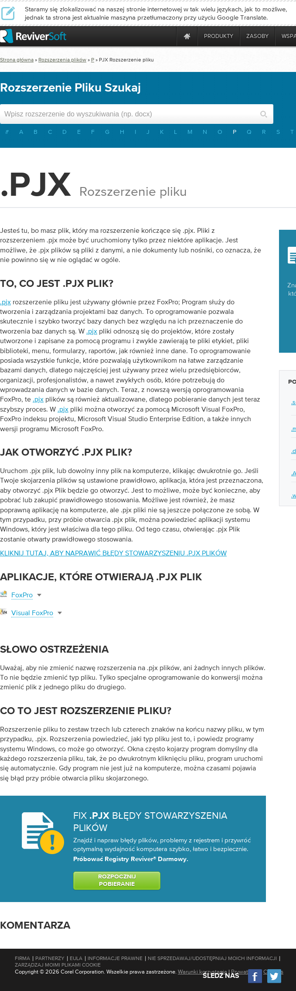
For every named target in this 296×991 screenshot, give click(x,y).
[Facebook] (255, 982)
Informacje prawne (115, 958)
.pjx (5, 302)
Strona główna (17, 60)
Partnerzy (50, 958)
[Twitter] (274, 982)
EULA (76, 958)
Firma (22, 958)
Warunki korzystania (202, 971)
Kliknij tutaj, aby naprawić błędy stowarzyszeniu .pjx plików (113, 553)
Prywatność (245, 971)
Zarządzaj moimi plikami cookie (58, 965)
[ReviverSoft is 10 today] (168, 36)
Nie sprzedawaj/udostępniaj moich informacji (212, 958)
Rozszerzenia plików (62, 60)
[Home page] (187, 36)
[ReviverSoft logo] (33, 36)
